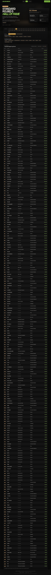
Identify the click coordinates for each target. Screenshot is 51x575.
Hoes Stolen (29, 36)
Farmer (33, 40)
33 (28, 30)
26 (16, 30)
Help (31, 572)
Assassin (6, 40)
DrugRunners (6, 1)
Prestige (14, 36)
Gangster (37, 40)
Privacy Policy (27, 572)
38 (37, 30)
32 (26, 30)
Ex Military (30, 40)
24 (12, 30)
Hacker (40, 40)
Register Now (47, 1)
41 (42, 30)
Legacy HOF (4, 22)
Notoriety (17, 36)
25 (14, 30)
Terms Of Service (21, 572)
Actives (30, 1)
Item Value (6, 36)
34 (30, 30)
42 (44, 30)
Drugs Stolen (20, 36)
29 (21, 30)
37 (35, 30)
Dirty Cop (27, 40)
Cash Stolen (25, 36)
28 (19, 30)
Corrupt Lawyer (22, 40)
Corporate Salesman (10, 40)
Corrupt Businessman (17, 40)
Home (24, 1)
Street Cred (10, 36)
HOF (26, 1)
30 (23, 30)
